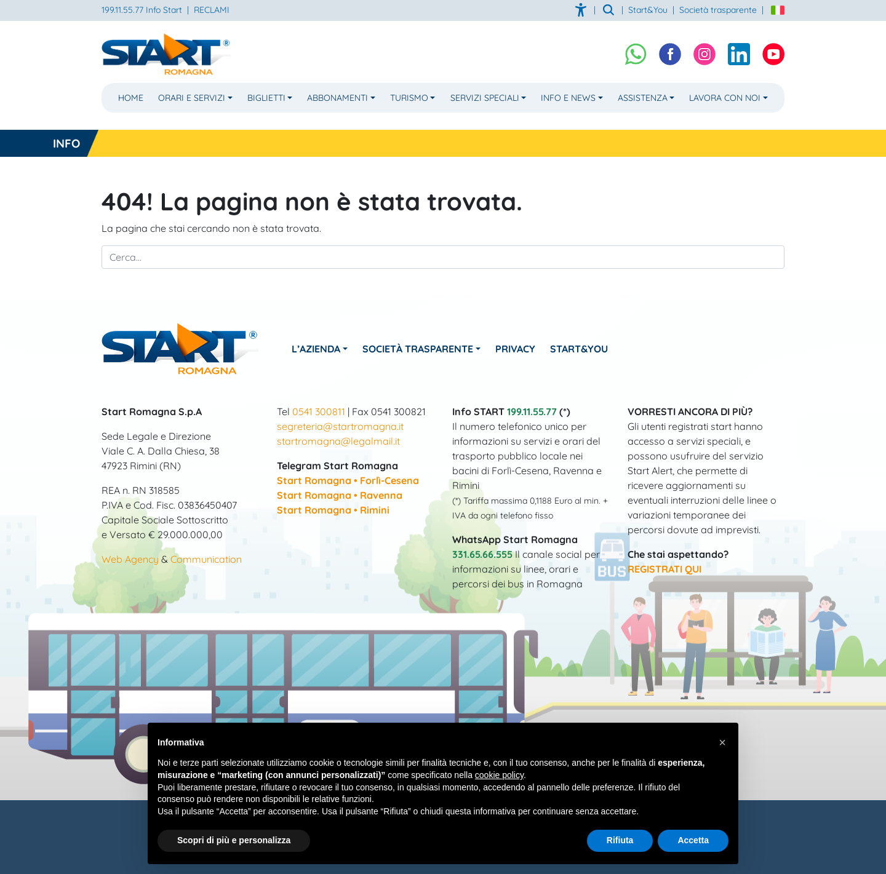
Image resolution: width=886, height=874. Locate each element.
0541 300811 (318, 411)
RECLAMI (211, 9)
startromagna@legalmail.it (338, 441)
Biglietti (266, 97)
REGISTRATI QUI (664, 569)
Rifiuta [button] (620, 840)
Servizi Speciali (484, 97)
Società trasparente (718, 9)
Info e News (568, 97)
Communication (206, 559)
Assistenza (643, 97)
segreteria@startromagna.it (340, 426)
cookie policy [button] (499, 775)
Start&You (581, 349)
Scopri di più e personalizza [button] (233, 840)
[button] (722, 742)
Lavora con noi (724, 97)
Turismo (409, 97)
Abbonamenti (337, 97)
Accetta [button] (693, 840)
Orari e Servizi (191, 97)
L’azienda (316, 349)
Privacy (517, 349)
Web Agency (130, 559)
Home (130, 97)
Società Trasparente (419, 349)
